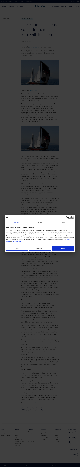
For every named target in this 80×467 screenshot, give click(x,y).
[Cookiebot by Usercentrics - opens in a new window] (67, 217)
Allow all (62, 248)
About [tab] (63, 222)
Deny (17, 248)
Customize (40, 248)
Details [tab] (40, 222)
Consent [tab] (16, 222)
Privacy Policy (16, 241)
